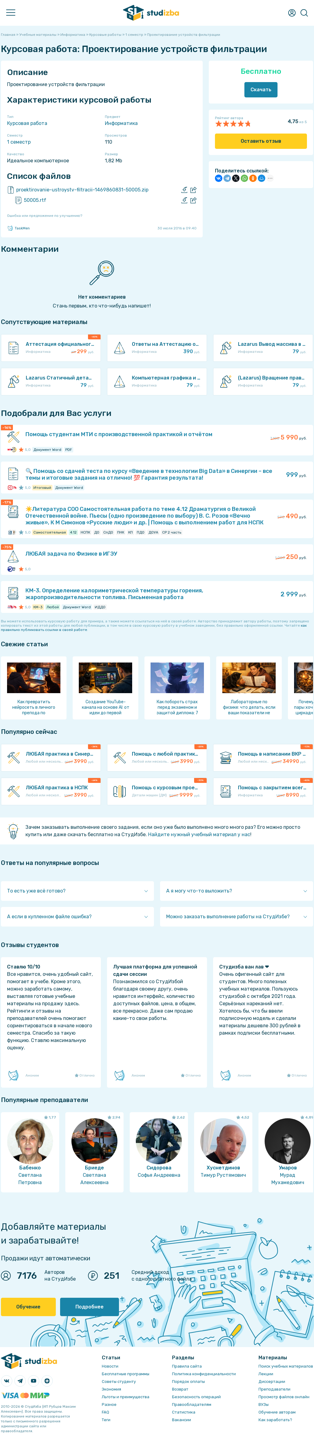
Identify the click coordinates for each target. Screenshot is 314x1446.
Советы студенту (119, 1381)
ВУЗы (263, 1404)
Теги (106, 1420)
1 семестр (19, 142)
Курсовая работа (27, 123)
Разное (109, 1404)
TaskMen (18, 228)
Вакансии (181, 1420)
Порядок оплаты (188, 1381)
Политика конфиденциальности (204, 1374)
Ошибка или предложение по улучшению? (44, 215)
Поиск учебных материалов (285, 1366)
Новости (110, 1366)
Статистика (183, 1412)
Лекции (265, 1374)
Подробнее (89, 1307)
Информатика (121, 123)
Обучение (28, 1307)
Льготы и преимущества (125, 1397)
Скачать (261, 89)
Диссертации (271, 1381)
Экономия (111, 1389)
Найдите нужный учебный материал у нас (199, 834)
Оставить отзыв (261, 141)
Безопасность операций (196, 1397)
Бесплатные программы (125, 1374)
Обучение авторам (277, 1412)
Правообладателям (191, 1404)
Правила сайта (187, 1366)
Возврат (180, 1389)
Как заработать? (275, 1420)
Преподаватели (274, 1389)
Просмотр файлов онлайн (283, 1397)
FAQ (105, 1412)
